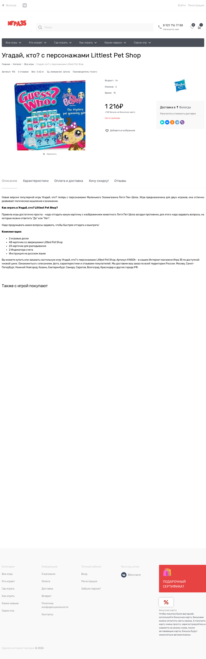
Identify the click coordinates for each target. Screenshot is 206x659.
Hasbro (93, 72)
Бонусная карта (168, 610)
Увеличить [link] (51, 154)
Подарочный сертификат (174, 578)
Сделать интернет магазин (18, 648)
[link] (9, 5)
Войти (182, 5)
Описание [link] (9, 181)
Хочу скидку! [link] (99, 181)
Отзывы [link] (120, 181)
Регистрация (196, 5)
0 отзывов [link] (23, 72)
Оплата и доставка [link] (68, 181)
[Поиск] (40, 27)
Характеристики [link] (36, 181)
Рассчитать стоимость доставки (178, 113)
